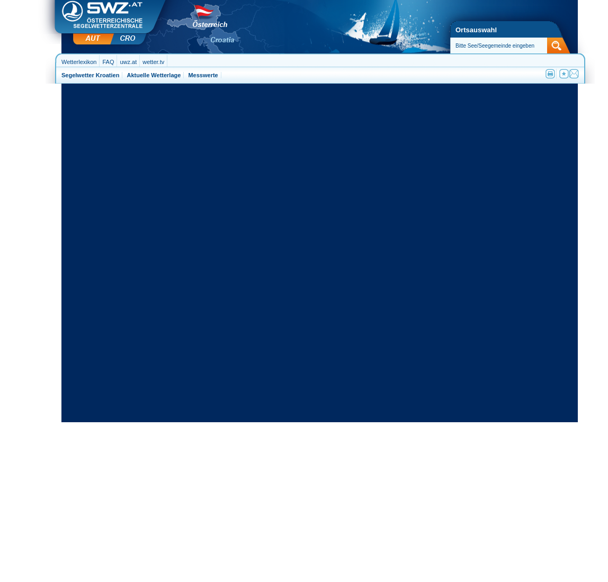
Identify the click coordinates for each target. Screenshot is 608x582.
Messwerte (203, 75)
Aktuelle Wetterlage (154, 75)
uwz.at (128, 62)
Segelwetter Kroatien (90, 75)
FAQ (108, 62)
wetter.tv (153, 62)
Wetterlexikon (78, 62)
